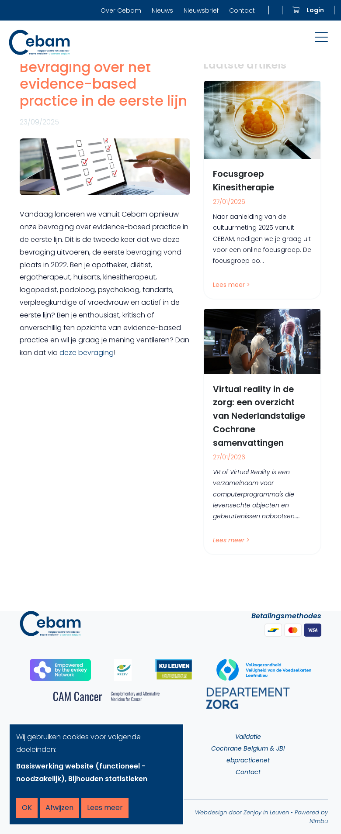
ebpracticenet (248, 760)
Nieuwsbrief (201, 10)
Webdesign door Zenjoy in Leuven (242, 812)
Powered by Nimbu (311, 816)
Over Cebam (121, 10)
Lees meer (105, 808)
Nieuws (162, 10)
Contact (242, 10)
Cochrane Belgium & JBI (248, 748)
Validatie (248, 736)
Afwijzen (59, 808)
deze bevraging (86, 353)
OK (27, 808)
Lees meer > (231, 284)
